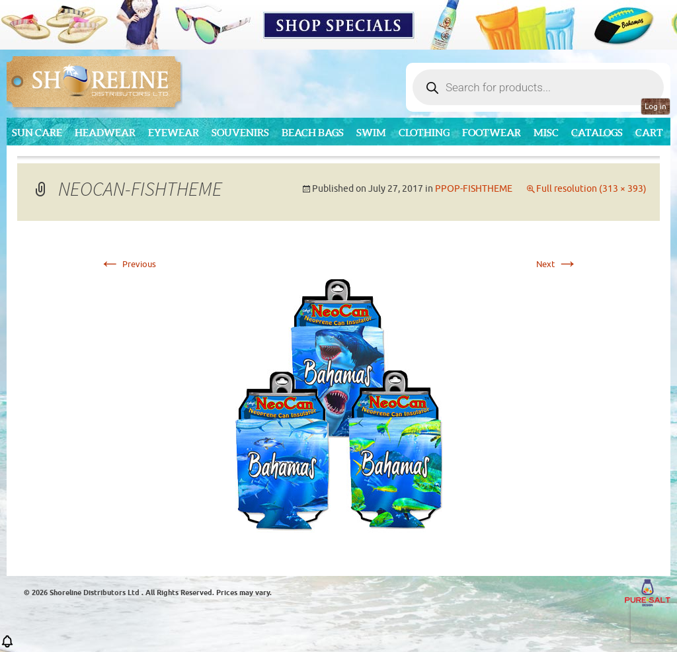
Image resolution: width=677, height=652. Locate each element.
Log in (655, 106)
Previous (127, 264)
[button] (7, 645)
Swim (371, 132)
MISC (546, 132)
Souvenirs (240, 132)
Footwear (491, 132)
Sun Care (37, 132)
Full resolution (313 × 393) (591, 188)
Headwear (105, 132)
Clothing (424, 132)
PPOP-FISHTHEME (473, 188)
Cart (649, 132)
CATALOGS (597, 132)
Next (557, 264)
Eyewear (173, 132)
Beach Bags (313, 132)
